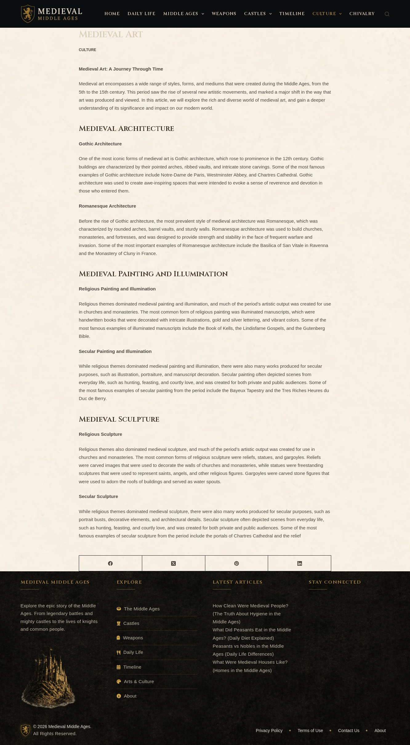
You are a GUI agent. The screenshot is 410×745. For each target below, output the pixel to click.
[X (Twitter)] (173, 563)
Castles (259, 14)
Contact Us (349, 730)
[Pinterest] (236, 563)
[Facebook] (110, 563)
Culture (328, 14)
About (130, 695)
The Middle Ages (142, 608)
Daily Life (141, 14)
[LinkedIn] (299, 563)
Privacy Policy (269, 730)
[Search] (387, 14)
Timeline (292, 14)
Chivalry (362, 14)
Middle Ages (185, 14)
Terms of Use (310, 730)
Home (112, 14)
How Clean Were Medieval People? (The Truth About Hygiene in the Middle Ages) (250, 614)
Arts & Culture (139, 681)
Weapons (224, 14)
